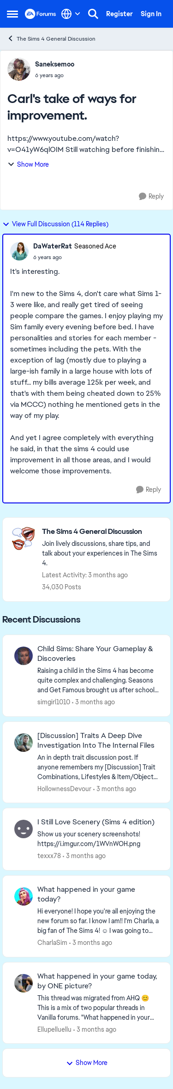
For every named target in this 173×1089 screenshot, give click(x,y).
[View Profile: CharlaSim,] (23, 896)
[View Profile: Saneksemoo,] (18, 69)
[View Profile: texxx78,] (23, 829)
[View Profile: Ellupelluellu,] (23, 983)
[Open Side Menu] (12, 14)
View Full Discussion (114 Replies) (55, 224)
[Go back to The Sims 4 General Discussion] (101, 532)
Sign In (151, 14)
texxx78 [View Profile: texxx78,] (49, 856)
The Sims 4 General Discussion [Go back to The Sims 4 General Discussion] (51, 38)
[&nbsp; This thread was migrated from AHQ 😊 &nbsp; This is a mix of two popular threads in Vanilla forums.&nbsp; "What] (98, 1007)
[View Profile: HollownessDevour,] (23, 742)
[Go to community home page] (40, 14)
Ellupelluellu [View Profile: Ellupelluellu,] (54, 1029)
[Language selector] (70, 14)
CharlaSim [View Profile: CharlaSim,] (52, 942)
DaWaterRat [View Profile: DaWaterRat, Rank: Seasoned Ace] (52, 246)
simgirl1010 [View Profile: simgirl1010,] (53, 702)
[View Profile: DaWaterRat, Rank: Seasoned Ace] (19, 251)
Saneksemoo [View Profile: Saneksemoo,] (54, 64)
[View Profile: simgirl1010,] (23, 656)
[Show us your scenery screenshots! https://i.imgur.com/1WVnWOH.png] (98, 839)
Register (119, 14)
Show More (28, 164)
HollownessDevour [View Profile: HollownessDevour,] (64, 788)
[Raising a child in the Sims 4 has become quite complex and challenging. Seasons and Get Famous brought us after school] (98, 680)
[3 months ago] (93, 702)
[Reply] (151, 196)
